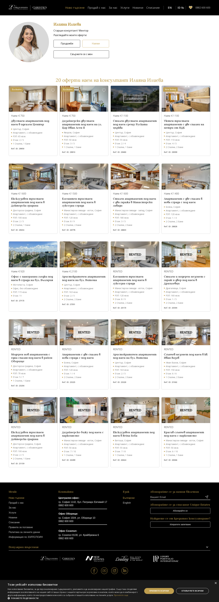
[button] (29, 42)
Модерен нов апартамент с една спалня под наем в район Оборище (31, 358)
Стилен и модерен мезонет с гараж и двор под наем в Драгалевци (184, 280)
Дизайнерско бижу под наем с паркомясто (83, 434)
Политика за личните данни (24, 532)
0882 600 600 (65, 505)
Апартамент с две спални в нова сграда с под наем (183, 200)
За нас (113, 7)
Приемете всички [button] (159, 591)
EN (170, 7)
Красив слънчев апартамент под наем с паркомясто (184, 434)
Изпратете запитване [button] (180, 524)
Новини (137, 7)
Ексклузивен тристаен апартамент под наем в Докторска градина (28, 202)
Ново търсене (75, 7)
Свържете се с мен (81, 54)
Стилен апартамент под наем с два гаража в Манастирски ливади (134, 202)
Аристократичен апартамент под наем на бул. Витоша (84, 278)
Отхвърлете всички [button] (192, 591)
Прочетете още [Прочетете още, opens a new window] (121, 595)
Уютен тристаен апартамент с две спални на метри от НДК (184, 124)
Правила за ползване (21, 527)
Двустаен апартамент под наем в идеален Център (30, 122)
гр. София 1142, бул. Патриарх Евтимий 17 (82, 502)
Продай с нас (97, 7)
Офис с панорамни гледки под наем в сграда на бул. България (32, 278)
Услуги (124, 7)
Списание (153, 7)
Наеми (96, 43)
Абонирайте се (180, 511)
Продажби (67, 43)
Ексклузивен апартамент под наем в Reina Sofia (134, 434)
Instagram (114, 570)
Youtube (104, 570)
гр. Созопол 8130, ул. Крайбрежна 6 (78, 535)
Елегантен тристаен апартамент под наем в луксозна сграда (79, 202)
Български (129, 498)
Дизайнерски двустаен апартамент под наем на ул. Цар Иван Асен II (82, 124)
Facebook (94, 570)
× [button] (215, 583)
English (127, 502)
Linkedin (124, 570)
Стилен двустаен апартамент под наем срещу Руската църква (135, 124)
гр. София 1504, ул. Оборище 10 (76, 518)
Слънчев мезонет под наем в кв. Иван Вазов (186, 356)
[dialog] (109, 591)
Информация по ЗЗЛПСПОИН (26, 537)
